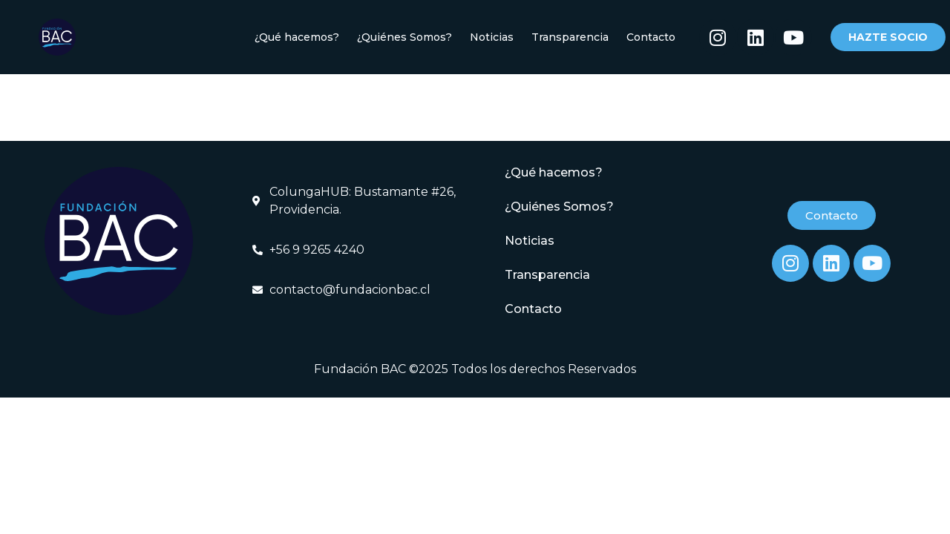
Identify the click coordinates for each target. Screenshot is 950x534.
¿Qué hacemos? (297, 37)
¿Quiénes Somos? (404, 37)
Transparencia (570, 37)
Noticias (492, 37)
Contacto (650, 37)
